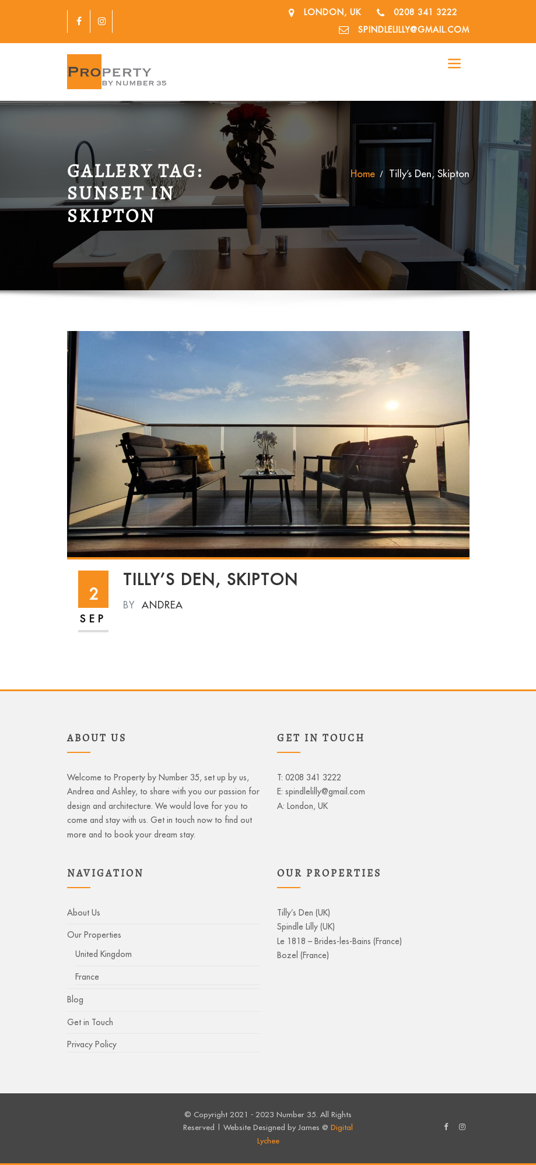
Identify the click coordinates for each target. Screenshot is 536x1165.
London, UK (332, 12)
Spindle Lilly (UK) (306, 926)
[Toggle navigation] (455, 63)
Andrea (153, 605)
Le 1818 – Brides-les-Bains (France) (339, 941)
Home (363, 173)
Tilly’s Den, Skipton (429, 173)
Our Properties (94, 935)
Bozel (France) (303, 955)
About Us (83, 912)
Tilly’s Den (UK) (303, 912)
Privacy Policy (92, 1044)
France (87, 977)
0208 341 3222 (425, 12)
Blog (75, 999)
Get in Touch (90, 1022)
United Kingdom (103, 954)
